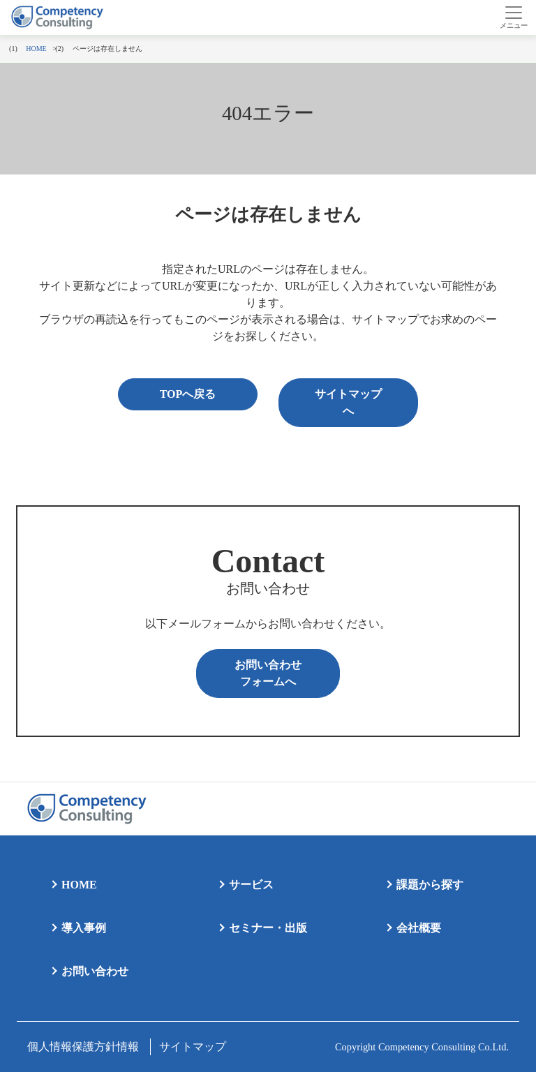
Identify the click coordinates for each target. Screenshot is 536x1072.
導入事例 (83, 928)
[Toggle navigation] (513, 17)
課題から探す (429, 885)
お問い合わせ (94, 971)
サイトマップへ (348, 402)
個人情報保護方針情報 (83, 1046)
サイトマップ (192, 1046)
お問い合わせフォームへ (268, 673)
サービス (251, 885)
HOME (79, 885)
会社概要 (418, 928)
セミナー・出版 (268, 928)
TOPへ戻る (188, 394)
